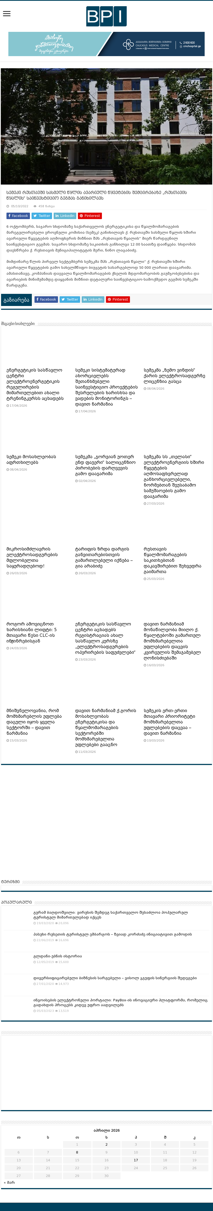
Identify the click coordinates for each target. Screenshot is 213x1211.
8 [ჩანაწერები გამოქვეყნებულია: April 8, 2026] (77, 1152)
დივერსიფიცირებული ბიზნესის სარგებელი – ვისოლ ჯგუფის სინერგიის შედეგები (115, 978)
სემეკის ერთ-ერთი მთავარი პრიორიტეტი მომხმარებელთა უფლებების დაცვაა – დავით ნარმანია (169, 722)
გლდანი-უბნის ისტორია (57, 956)
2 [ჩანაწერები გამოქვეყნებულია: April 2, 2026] (106, 1144)
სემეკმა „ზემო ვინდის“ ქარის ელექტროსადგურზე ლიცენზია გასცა (174, 376)
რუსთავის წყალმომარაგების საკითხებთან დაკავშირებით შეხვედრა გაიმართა (172, 560)
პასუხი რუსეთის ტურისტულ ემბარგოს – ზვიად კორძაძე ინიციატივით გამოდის (112, 934)
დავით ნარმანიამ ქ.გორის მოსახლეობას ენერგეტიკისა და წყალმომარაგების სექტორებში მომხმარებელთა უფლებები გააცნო (105, 727)
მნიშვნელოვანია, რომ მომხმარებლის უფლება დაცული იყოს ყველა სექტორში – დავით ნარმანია (34, 722)
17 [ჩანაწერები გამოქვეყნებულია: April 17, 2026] (136, 1160)
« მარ (9, 1182)
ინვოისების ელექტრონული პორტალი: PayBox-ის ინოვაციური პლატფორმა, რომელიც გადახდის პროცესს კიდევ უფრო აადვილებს (120, 1002)
